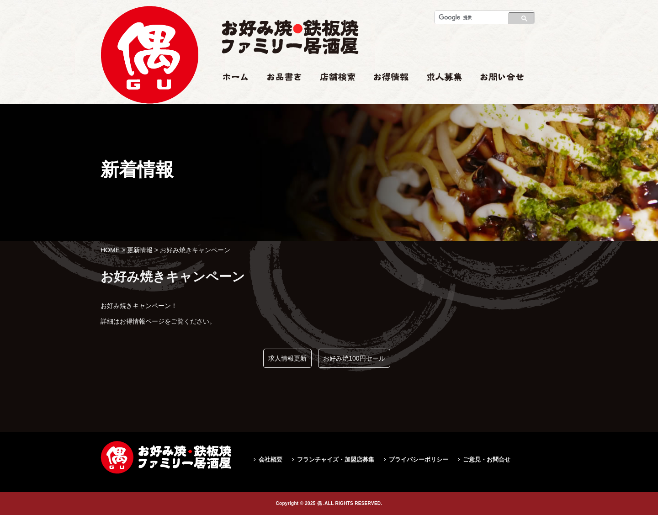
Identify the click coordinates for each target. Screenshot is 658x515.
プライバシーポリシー (418, 459)
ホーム (231, 94)
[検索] (469, 17)
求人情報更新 (287, 358)
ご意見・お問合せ (486, 459)
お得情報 (386, 94)
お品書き (280, 94)
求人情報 (439, 94)
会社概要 (270, 459)
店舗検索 (332, 94)
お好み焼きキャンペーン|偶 (150, 122)
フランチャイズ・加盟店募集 (335, 459)
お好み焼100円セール (354, 358)
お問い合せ (496, 94)
